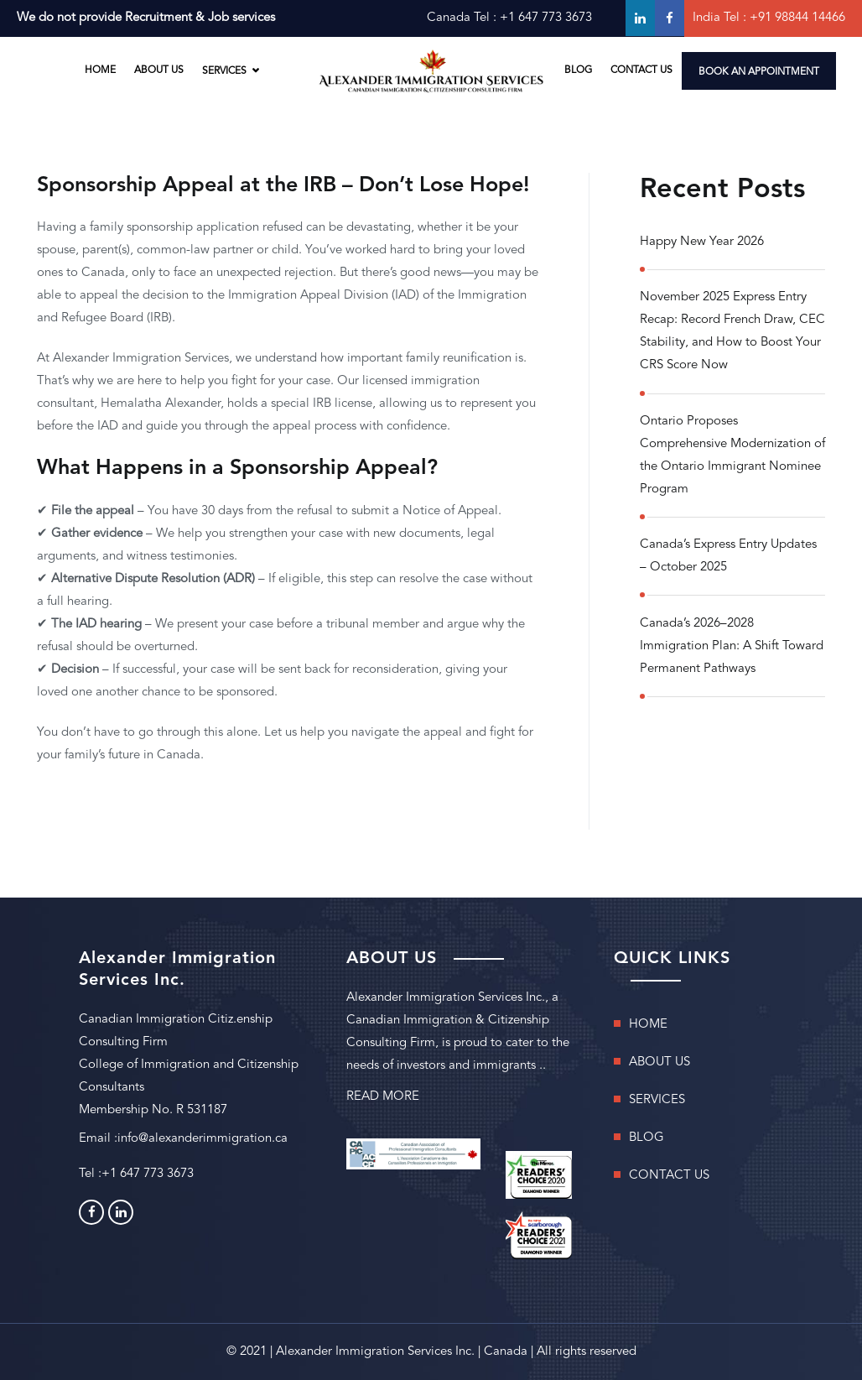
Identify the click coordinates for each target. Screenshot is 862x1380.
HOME (100, 70)
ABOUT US (159, 70)
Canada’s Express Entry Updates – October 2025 (728, 556)
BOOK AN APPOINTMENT (758, 72)
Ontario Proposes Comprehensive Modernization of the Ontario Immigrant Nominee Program (732, 455)
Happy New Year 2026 (702, 242)
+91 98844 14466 (797, 18)
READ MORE (382, 1097)
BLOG (578, 70)
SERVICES (224, 70)
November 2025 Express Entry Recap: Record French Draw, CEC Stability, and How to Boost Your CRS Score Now (732, 331)
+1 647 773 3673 (546, 18)
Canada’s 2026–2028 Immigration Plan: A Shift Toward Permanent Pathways (731, 646)
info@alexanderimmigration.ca (202, 1139)
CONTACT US (641, 70)
